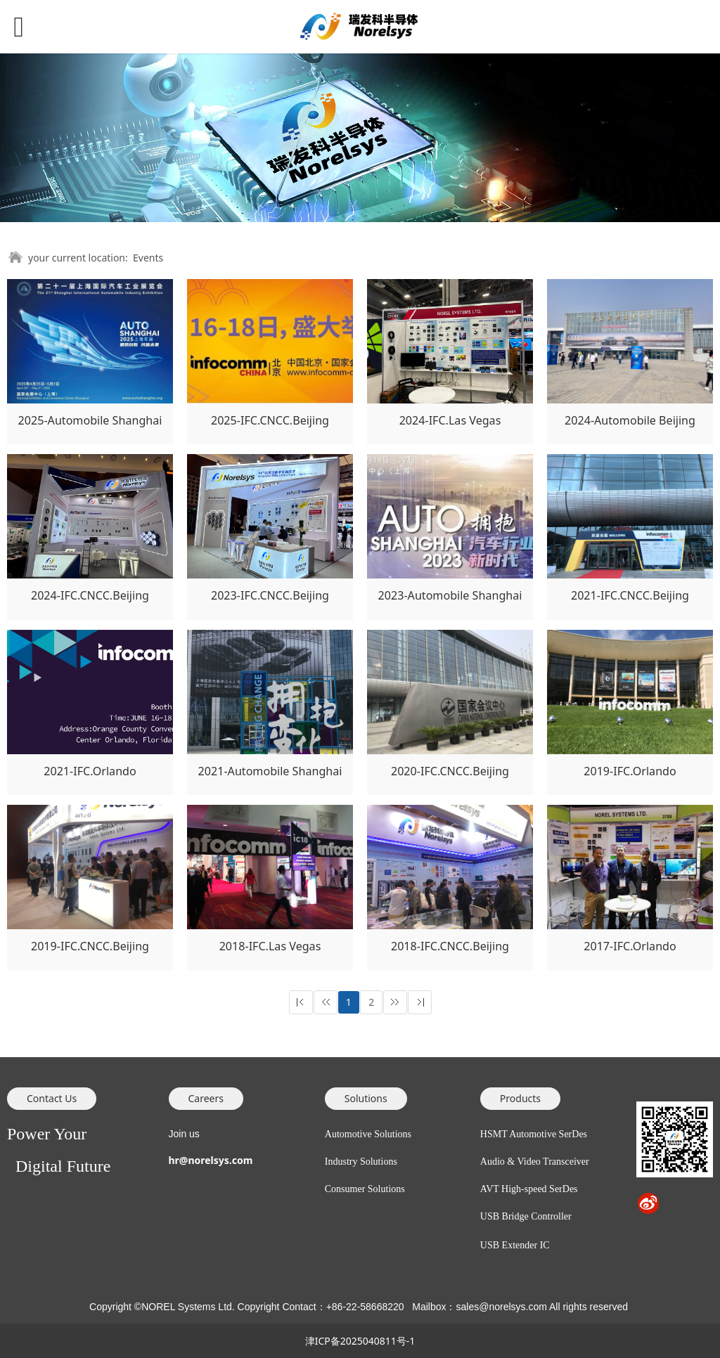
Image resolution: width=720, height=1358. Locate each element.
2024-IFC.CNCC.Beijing (90, 595)
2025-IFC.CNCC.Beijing (270, 420)
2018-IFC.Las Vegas (270, 946)
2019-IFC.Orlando (630, 771)
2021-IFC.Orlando (90, 771)
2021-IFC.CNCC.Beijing (630, 595)
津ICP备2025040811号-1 (360, 1340)
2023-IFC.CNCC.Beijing (270, 595)
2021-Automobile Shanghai (270, 771)
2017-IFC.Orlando (630, 946)
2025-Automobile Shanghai (90, 420)
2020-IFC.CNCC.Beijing (450, 771)
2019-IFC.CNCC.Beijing (90, 946)
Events (148, 257)
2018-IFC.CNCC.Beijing (450, 946)
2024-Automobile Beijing (630, 420)
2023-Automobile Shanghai (450, 595)
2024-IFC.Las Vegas (450, 420)
